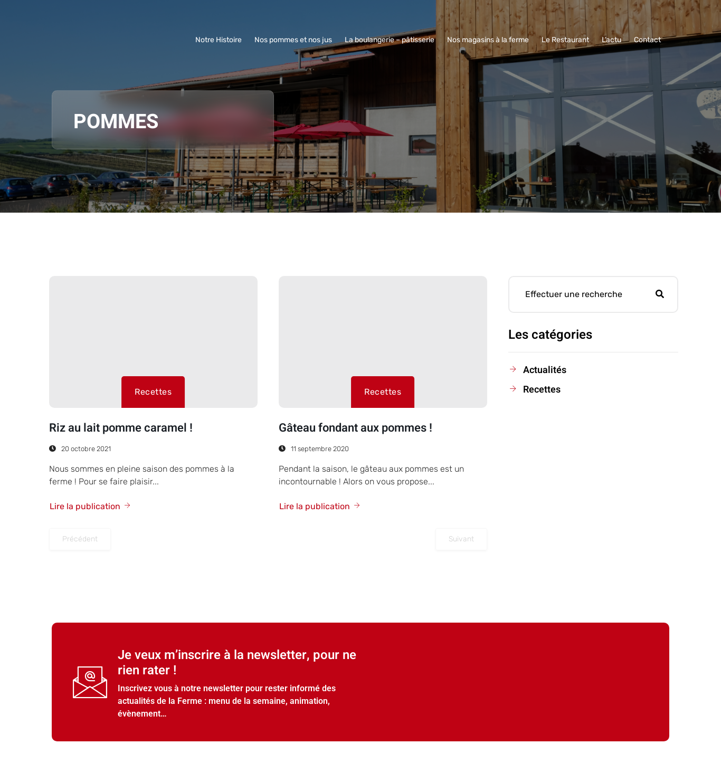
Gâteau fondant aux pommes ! (355, 427)
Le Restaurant (565, 39)
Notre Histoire (218, 39)
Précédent (80, 539)
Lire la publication (90, 506)
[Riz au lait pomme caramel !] (153, 342)
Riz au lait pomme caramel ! (121, 427)
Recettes (153, 392)
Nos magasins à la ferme (488, 39)
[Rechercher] (659, 294)
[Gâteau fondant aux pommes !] (383, 342)
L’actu (611, 39)
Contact (647, 39)
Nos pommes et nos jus (293, 39)
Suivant (461, 539)
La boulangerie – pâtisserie (389, 39)
